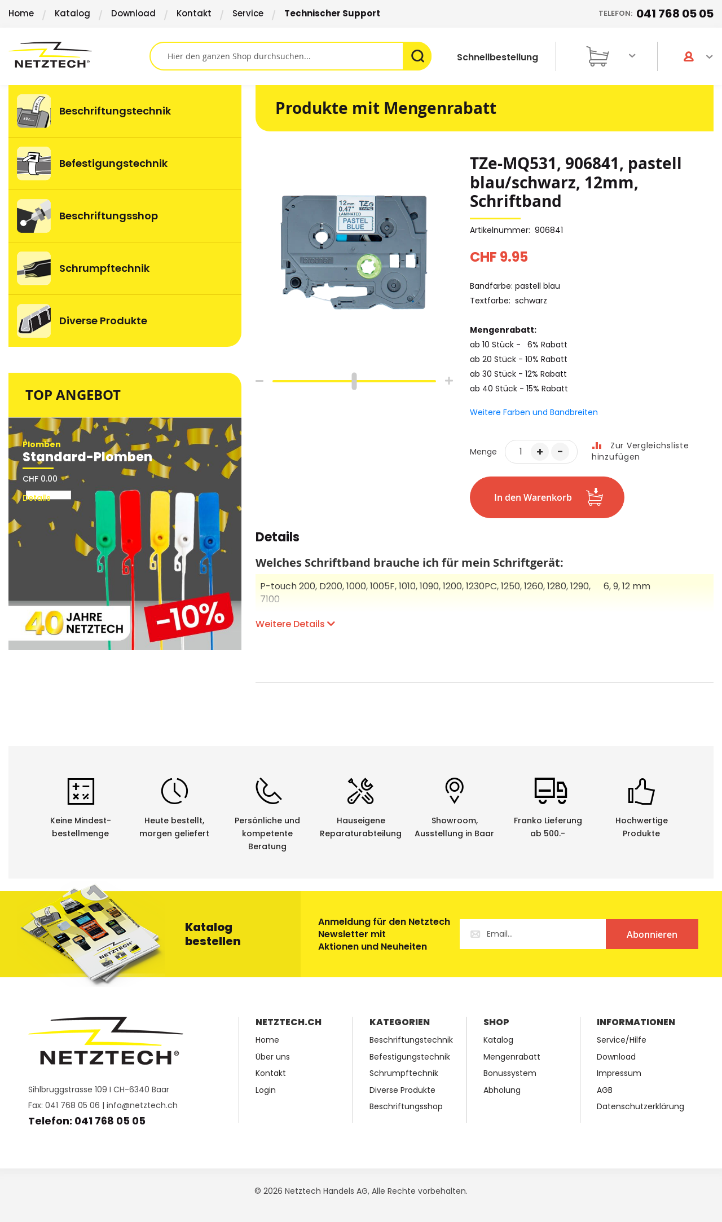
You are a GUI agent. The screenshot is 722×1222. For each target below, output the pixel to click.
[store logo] (78, 55)
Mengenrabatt (511, 1057)
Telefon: (656, 14)
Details (278, 539)
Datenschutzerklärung (640, 1106)
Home (21, 13)
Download (133, 13)
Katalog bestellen (213, 934)
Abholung (502, 1090)
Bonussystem (509, 1073)
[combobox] (290, 56)
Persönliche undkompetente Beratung (267, 833)
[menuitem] (124, 111)
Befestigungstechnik (409, 1057)
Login (266, 1090)
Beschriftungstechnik (411, 1040)
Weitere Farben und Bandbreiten (534, 412)
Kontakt (194, 13)
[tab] (278, 543)
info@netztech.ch (142, 1105)
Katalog (72, 13)
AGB (605, 1090)
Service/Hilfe (621, 1040)
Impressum (619, 1073)
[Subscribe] (652, 934)
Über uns (273, 1057)
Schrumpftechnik (403, 1073)
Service (247, 13)
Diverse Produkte (402, 1090)
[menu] (124, 216)
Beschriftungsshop (406, 1106)
